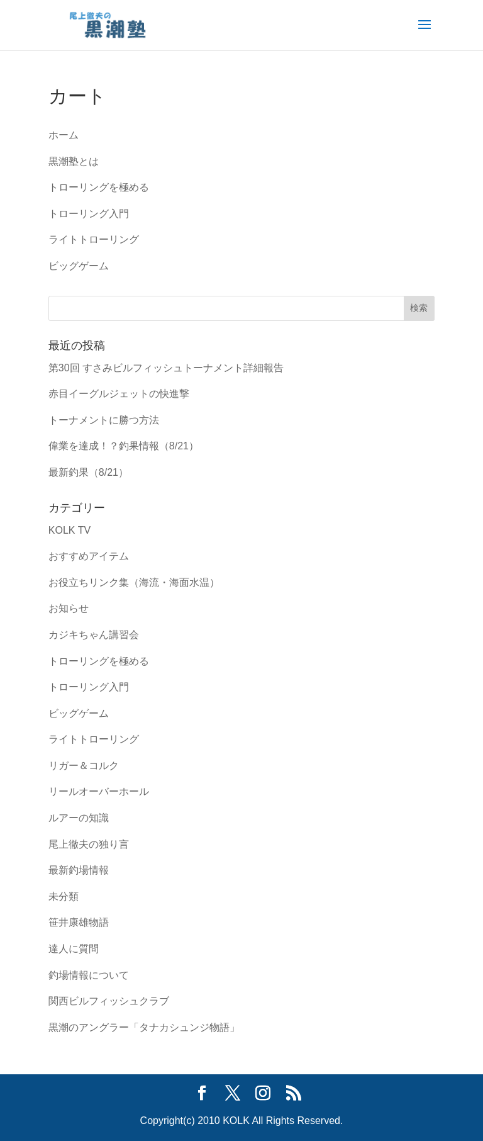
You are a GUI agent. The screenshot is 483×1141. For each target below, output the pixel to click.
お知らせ (68, 608)
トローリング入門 (88, 213)
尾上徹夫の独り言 (88, 844)
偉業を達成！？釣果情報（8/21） (123, 446)
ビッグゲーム (78, 266)
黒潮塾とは (73, 161)
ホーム (63, 135)
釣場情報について (88, 975)
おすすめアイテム (88, 556)
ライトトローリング (93, 239)
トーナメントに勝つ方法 (103, 420)
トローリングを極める (98, 187)
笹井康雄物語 (78, 922)
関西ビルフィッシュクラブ (108, 1001)
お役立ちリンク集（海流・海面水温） (133, 582)
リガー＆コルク (83, 765)
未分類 (63, 896)
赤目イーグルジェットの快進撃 (118, 393)
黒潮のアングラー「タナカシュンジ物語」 (144, 1027)
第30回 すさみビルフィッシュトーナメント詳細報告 (166, 368)
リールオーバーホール (98, 791)
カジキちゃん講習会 (93, 634)
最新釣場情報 (78, 870)
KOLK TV (69, 530)
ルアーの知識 (78, 817)
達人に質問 (73, 948)
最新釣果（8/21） (88, 472)
